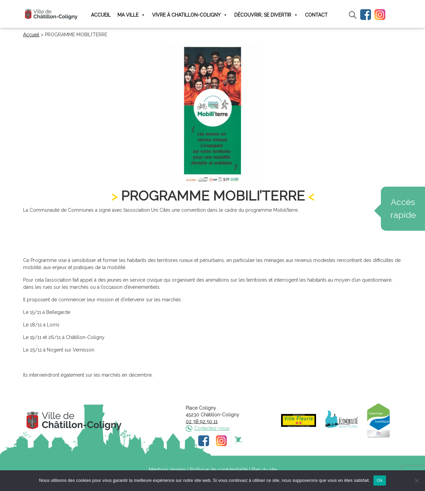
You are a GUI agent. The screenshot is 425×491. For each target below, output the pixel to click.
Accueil (101, 15)
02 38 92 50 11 (202, 421)
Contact (316, 15)
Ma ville (131, 15)
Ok (380, 480)
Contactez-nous (211, 428)
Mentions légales (167, 469)
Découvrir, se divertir (266, 15)
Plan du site (264, 469)
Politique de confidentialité (219, 469)
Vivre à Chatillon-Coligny (189, 15)
